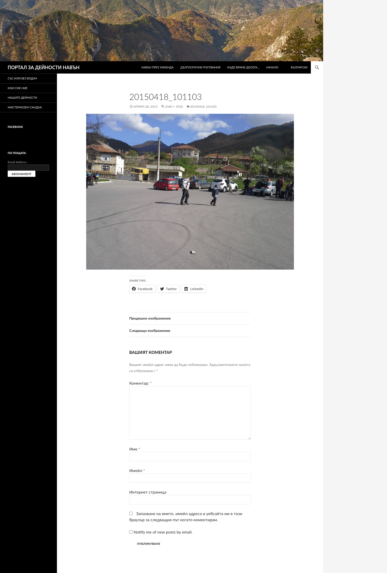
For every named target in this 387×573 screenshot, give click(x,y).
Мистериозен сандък (25, 107)
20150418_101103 (203, 106)
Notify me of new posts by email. (163, 531)
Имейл (137, 470)
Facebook (15, 126)
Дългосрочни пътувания (201, 67)
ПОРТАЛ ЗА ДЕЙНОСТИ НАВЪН (44, 67)
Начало (272, 67)
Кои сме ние (17, 88)
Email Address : (18, 162)
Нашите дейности (22, 97)
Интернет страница (147, 491)
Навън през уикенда (157, 67)
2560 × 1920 (174, 106)
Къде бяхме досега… (243, 67)
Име (134, 448)
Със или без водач (22, 78)
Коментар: (140, 383)
